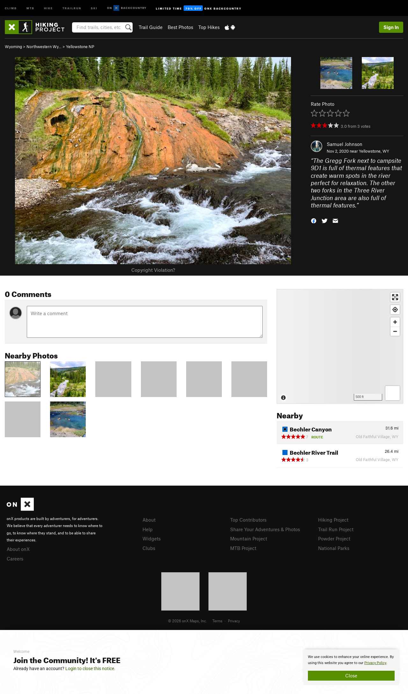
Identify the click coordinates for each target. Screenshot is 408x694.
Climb (11, 8)
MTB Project (243, 548)
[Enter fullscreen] (395, 297)
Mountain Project (248, 538)
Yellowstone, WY (374, 151)
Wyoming (13, 46)
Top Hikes (209, 27)
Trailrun (71, 8)
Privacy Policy (375, 663)
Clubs (148, 548)
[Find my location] (395, 309)
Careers (15, 558)
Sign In (391, 27)
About (149, 520)
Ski (94, 8)
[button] (314, 220)
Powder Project (334, 538)
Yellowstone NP (80, 46)
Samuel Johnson (344, 144)
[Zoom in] (395, 322)
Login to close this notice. (90, 668)
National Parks (333, 548)
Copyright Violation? (153, 270)
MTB (30, 8)
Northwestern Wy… (44, 46)
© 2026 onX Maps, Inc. (187, 620)
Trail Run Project (335, 529)
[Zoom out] (395, 331)
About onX (18, 549)
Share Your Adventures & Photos (265, 529)
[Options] (392, 393)
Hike (48, 8)
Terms (217, 620)
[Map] (340, 346)
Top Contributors (248, 520)
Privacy (234, 620)
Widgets (151, 538)
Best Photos (180, 27)
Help (147, 529)
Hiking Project (333, 520)
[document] (351, 667)
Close (351, 675)
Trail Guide (151, 27)
